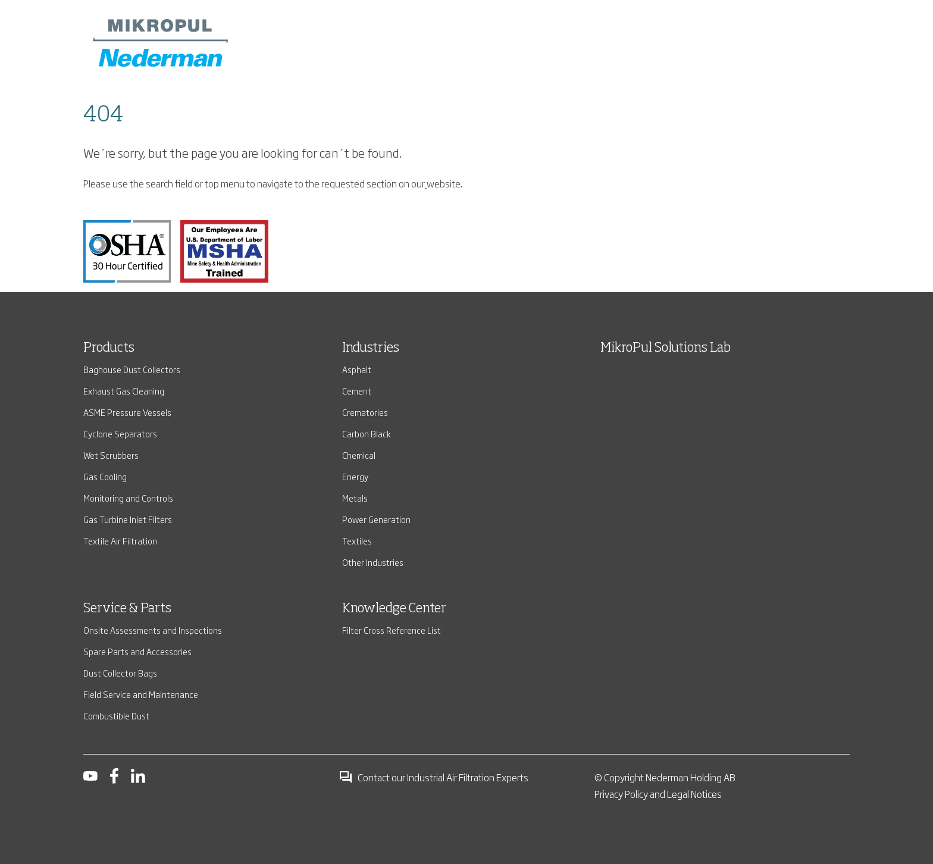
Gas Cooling (105, 476)
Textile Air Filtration (120, 540)
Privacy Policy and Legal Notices (658, 794)
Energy (355, 476)
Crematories (365, 412)
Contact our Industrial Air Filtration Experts (433, 777)
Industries (370, 348)
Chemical (358, 455)
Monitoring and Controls (128, 498)
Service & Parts (127, 608)
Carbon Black (366, 433)
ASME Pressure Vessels (127, 412)
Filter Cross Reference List (391, 630)
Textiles (357, 540)
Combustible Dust (116, 715)
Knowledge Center (394, 608)
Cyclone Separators (120, 433)
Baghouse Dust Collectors (131, 369)
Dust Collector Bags (120, 672)
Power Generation (376, 519)
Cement (356, 390)
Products (108, 348)
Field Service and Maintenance (140, 694)
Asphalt (356, 369)
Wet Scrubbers (111, 455)
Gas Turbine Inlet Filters (127, 519)
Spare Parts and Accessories (137, 651)
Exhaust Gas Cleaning (123, 390)
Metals (355, 498)
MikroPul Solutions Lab (665, 348)
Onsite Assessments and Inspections (152, 630)
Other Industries (372, 562)
